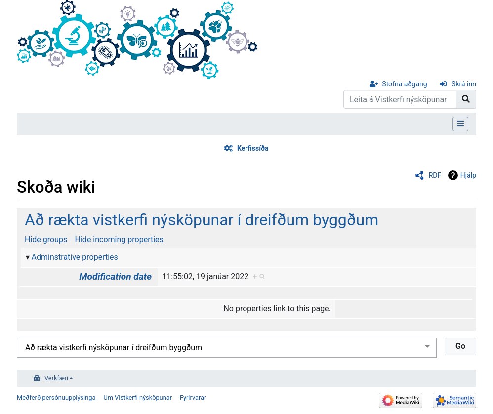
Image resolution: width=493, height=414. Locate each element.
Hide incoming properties (119, 239)
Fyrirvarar (193, 397)
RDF (435, 175)
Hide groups (46, 239)
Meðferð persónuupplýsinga (56, 397)
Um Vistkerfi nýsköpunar (137, 397)
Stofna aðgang (404, 84)
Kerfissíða (253, 148)
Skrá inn (464, 84)
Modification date (115, 276)
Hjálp (468, 175)
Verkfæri (56, 378)
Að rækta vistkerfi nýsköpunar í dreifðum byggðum (201, 219)
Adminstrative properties (75, 257)
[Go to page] (466, 99)
